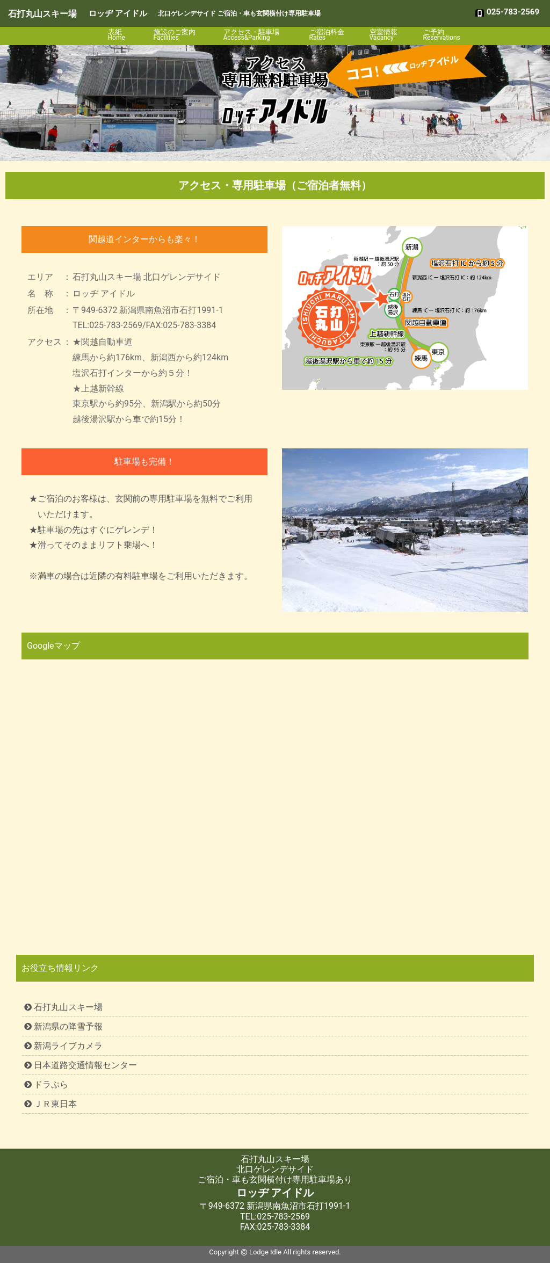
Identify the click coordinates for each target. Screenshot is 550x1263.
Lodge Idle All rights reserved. (295, 1252)
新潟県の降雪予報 (63, 1026)
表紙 (122, 34)
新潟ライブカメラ (63, 1046)
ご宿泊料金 (330, 34)
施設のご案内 (180, 34)
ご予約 (441, 34)
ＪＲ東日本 (50, 1104)
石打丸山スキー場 (42, 14)
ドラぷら (46, 1084)
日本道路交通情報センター (80, 1065)
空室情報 (388, 34)
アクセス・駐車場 (257, 34)
